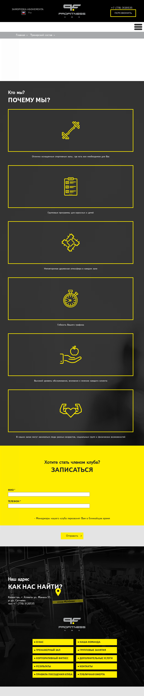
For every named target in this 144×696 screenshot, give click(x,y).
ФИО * (11, 490)
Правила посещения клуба (54, 674)
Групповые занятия (93, 650)
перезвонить (123, 13)
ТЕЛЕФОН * (14, 501)
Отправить (72, 535)
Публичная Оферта (92, 674)
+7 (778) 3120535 (121, 7)
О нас (40, 642)
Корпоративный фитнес (52, 658)
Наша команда (90, 642)
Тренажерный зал (48, 650)
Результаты (43, 666)
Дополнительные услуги (96, 658)
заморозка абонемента (28, 9)
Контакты (86, 666)
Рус (27, 12)
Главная (20, 35)
